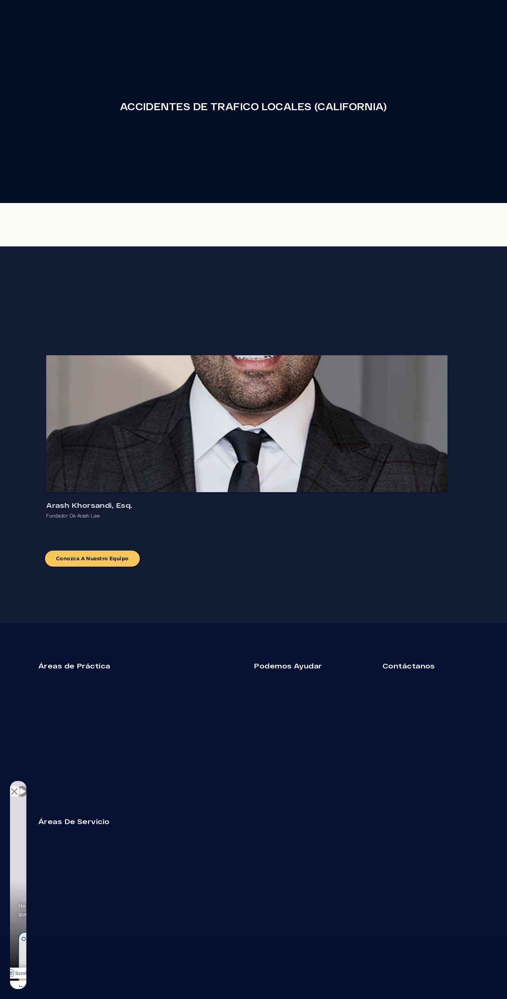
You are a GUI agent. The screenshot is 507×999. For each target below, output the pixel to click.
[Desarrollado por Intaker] (84, 985)
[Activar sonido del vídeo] (22, 785)
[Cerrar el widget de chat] (118, 785)
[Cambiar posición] (104, 785)
